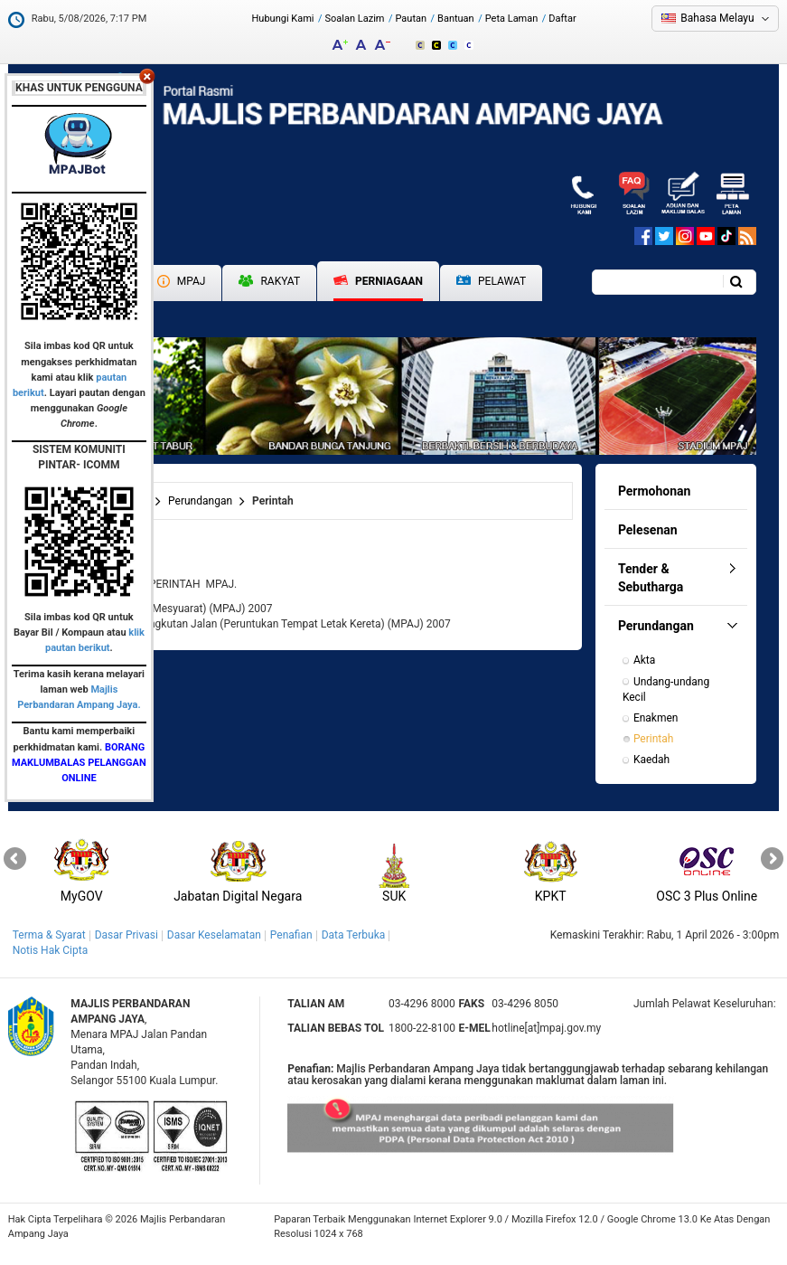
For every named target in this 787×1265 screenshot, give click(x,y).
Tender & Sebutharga (650, 578)
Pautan (410, 18)
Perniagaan (378, 281)
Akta (644, 660)
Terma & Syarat (49, 935)
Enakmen (656, 718)
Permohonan (654, 491)
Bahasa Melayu (717, 18)
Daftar (562, 18)
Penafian (291, 935)
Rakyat (269, 281)
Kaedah (651, 759)
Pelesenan (648, 530)
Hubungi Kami (283, 18)
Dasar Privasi (126, 935)
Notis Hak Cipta (50, 950)
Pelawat (491, 281)
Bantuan (455, 18)
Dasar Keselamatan (214, 935)
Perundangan (200, 501)
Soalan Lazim (355, 18)
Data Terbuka (354, 935)
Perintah (653, 738)
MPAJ (181, 281)
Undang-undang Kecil (667, 689)
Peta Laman (512, 18)
